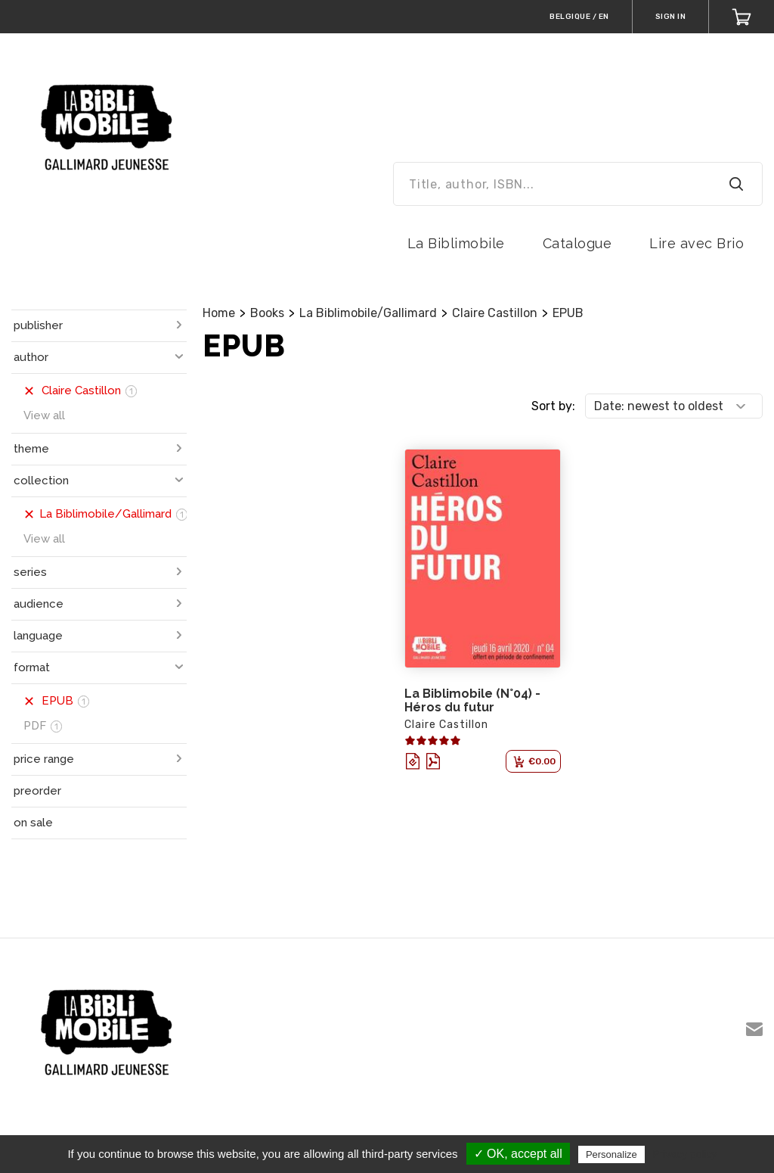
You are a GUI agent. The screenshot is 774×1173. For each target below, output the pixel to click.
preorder (37, 791)
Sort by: (553, 406)
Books (267, 313)
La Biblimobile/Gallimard (368, 313)
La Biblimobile (456, 243)
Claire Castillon (494, 313)
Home (219, 313)
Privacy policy (684, 1154)
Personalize (611, 1154)
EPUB (568, 313)
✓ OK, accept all (518, 1153)
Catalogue (577, 243)
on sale (33, 822)
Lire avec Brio (696, 243)
